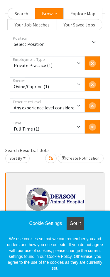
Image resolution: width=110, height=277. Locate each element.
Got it (75, 223)
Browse (49, 13)
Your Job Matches (32, 25)
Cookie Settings (45, 223)
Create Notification (80, 158)
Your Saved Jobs (79, 25)
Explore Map (82, 13)
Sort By (15, 158)
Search (21, 13)
